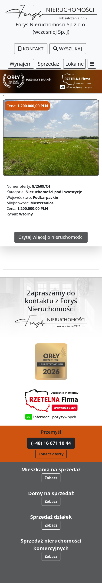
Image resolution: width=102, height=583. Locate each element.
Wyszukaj (67, 49)
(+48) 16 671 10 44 (51, 443)
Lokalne (74, 63)
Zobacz (51, 477)
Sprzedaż (48, 63)
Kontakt (30, 49)
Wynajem (21, 63)
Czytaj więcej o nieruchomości (50, 237)
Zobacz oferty (50, 454)
